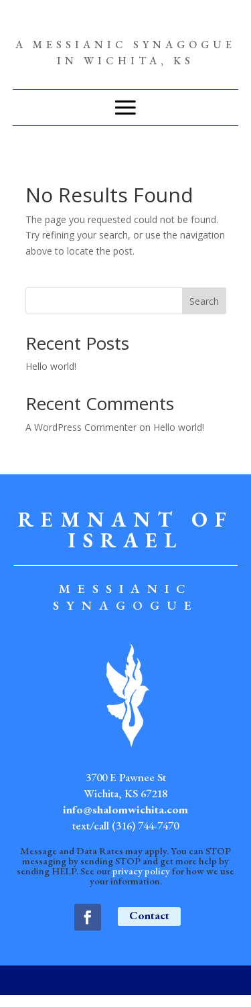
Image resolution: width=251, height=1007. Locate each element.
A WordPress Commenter (81, 427)
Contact (149, 915)
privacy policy (141, 870)
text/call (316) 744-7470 (125, 825)
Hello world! (50, 366)
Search (204, 301)
